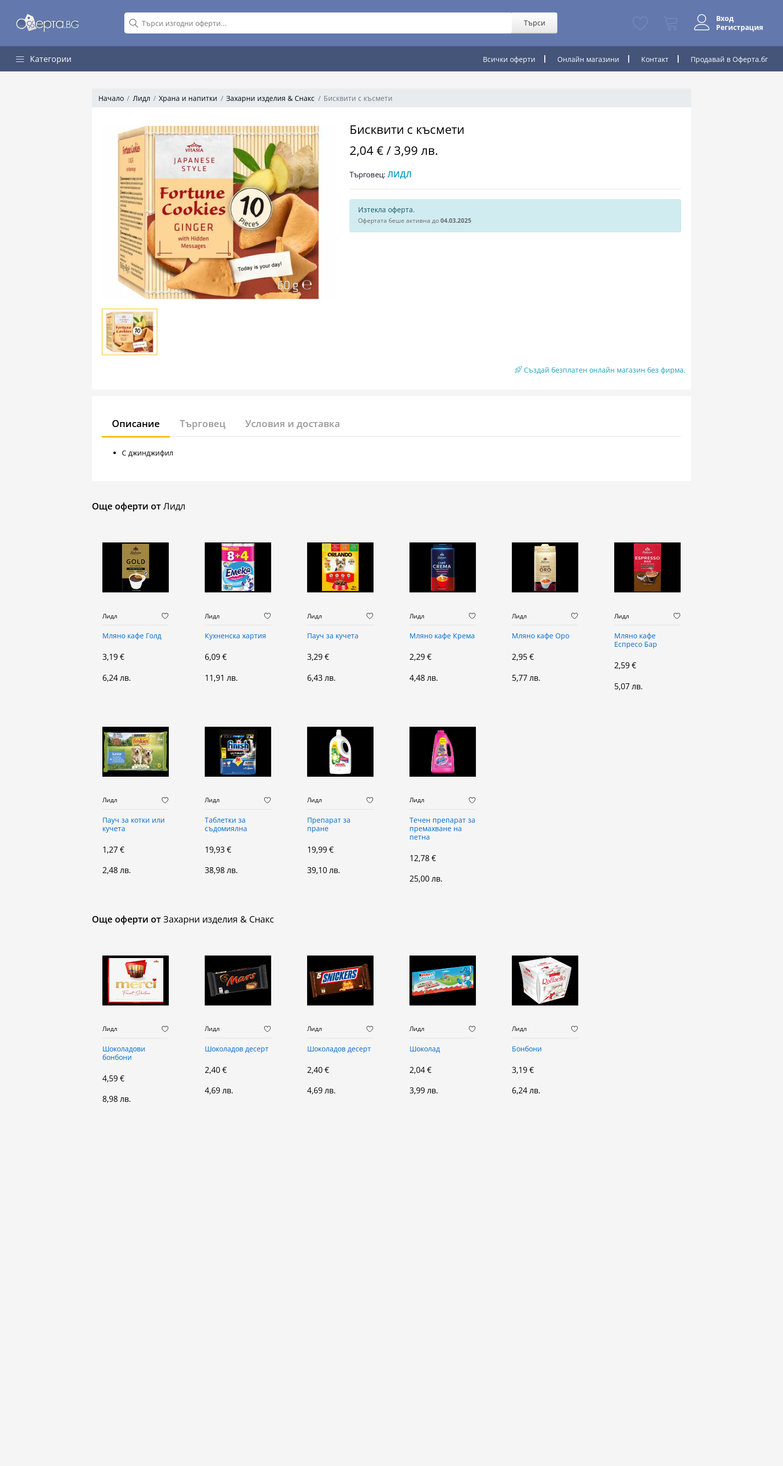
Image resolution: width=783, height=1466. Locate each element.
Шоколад (424, 1049)
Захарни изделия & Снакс (270, 98)
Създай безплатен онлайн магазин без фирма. (600, 370)
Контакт (655, 59)
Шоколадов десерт (237, 1049)
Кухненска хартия (235, 636)
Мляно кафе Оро (540, 636)
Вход (722, 18)
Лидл (141, 98)
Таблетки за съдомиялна (226, 824)
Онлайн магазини (588, 59)
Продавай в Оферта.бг (729, 59)
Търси (531, 22)
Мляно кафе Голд (131, 636)
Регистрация (736, 27)
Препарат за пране (329, 824)
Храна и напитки (188, 98)
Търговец (207, 423)
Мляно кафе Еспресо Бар (635, 640)
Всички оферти (509, 59)
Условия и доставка (301, 423)
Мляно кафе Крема (442, 636)
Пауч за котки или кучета (133, 824)
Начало (111, 98)
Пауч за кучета (333, 636)
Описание (138, 423)
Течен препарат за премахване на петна (442, 829)
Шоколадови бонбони (123, 1053)
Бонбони (527, 1049)
